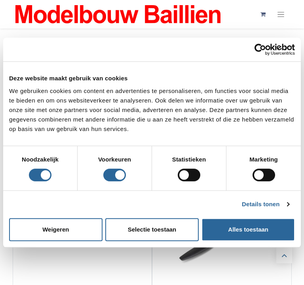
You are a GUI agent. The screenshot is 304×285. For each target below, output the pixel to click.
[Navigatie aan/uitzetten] (281, 14)
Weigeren (55, 229)
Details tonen (260, 204)
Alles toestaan (248, 229)
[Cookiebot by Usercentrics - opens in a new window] (260, 49)
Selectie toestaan (152, 229)
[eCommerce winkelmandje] (263, 14)
